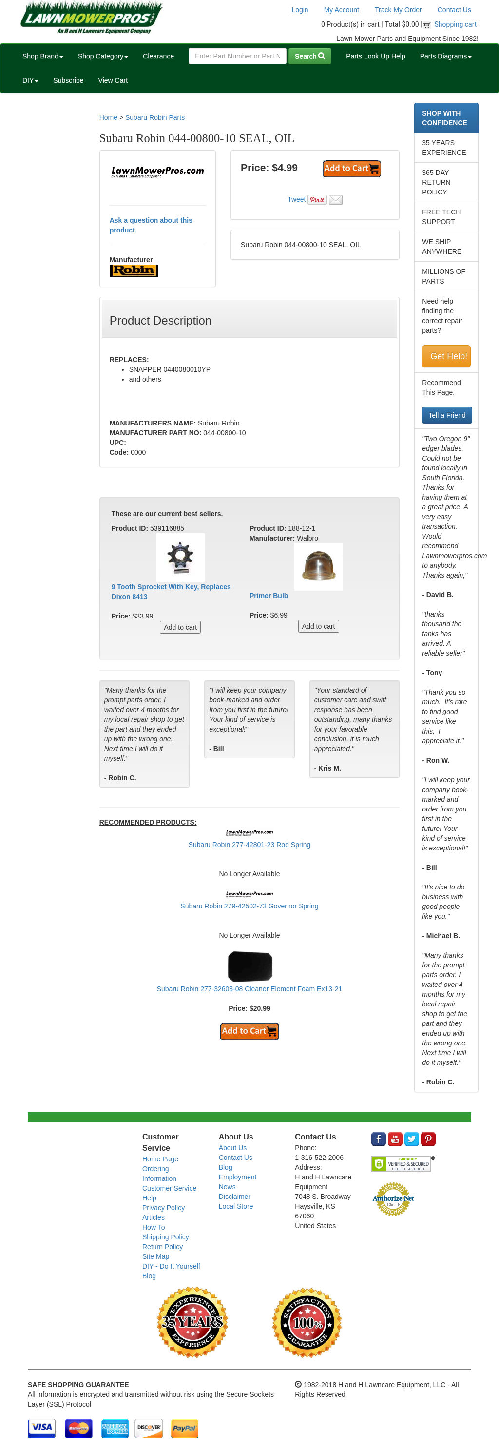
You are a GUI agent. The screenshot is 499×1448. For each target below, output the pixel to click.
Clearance (158, 56)
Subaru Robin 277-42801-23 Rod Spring (250, 845)
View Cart (113, 80)
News (227, 1187)
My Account (341, 10)
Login (299, 10)
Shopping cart (456, 24)
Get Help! (448, 356)
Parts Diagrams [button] (446, 56)
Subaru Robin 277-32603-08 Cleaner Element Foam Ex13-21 (250, 989)
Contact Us (454, 10)
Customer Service (169, 1188)
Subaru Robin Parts (155, 117)
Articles (153, 1217)
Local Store (236, 1206)
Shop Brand (42, 56)
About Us (233, 1148)
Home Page (160, 1159)
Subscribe (68, 80)
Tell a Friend (446, 415)
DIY (30, 80)
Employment (238, 1177)
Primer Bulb (269, 595)
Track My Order (398, 10)
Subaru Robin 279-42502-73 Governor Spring (249, 906)
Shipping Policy (165, 1237)
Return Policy (162, 1247)
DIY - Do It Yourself (171, 1266)
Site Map (155, 1256)
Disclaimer (234, 1196)
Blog (149, 1276)
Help (149, 1198)
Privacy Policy (163, 1208)
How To (153, 1227)
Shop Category (103, 56)
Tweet (297, 199)
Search (310, 56)
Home (108, 117)
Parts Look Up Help (375, 56)
